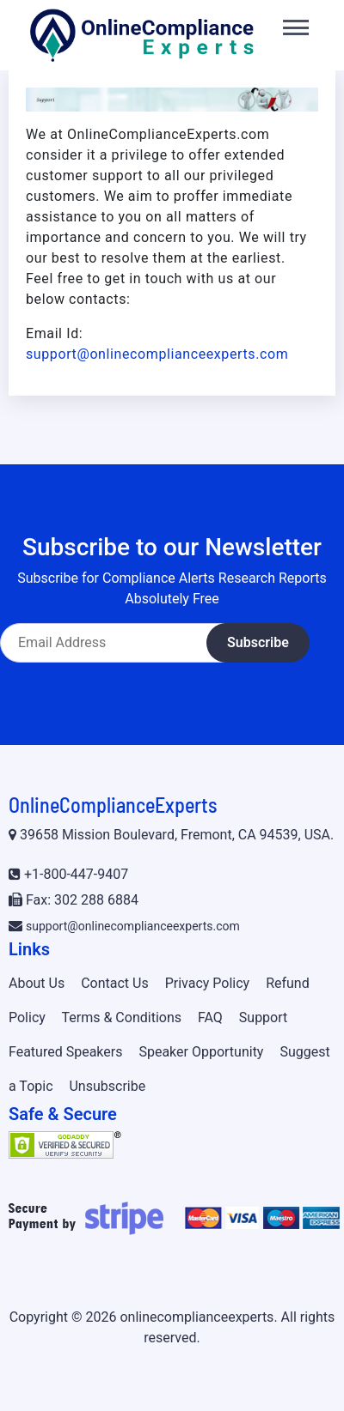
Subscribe (258, 642)
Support (263, 1017)
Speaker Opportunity (200, 1052)
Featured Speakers (65, 1052)
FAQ (210, 1017)
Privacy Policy (207, 983)
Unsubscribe (107, 1086)
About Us (36, 983)
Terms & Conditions (122, 1017)
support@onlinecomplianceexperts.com (157, 354)
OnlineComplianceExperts (113, 804)
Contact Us (115, 983)
